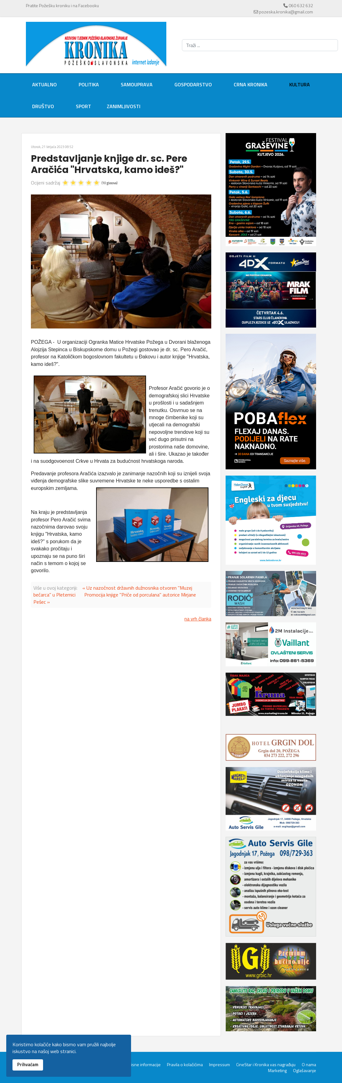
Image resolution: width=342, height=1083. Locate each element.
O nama (309, 1064)
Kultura (299, 84)
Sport (83, 106)
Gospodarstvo (193, 84)
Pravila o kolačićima (185, 1064)
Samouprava (137, 84)
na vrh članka (197, 618)
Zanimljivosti (123, 106)
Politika (89, 84)
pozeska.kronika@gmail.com (286, 11)
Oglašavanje (304, 1070)
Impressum (219, 1064)
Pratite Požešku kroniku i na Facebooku (62, 5)
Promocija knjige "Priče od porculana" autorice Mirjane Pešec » (114, 598)
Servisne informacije (141, 1064)
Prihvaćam (27, 1064)
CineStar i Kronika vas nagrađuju (266, 1064)
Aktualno (44, 84)
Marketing (277, 1070)
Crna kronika (250, 84)
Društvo (43, 106)
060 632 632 (301, 5)
